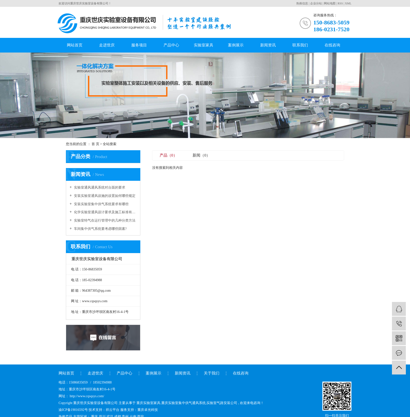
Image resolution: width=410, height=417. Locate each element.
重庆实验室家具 (148, 403)
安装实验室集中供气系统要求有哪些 (101, 204)
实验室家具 (203, 45)
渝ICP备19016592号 (73, 410)
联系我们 (300, 45)
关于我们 (211, 373)
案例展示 (236, 45)
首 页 (95, 144)
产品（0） (168, 155)
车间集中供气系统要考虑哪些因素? (100, 229)
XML (348, 3)
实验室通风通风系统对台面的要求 (99, 187)
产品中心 (171, 45)
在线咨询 (332, 45)
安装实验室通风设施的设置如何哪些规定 (104, 196)
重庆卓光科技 (147, 410)
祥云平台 (112, 410)
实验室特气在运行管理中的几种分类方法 (104, 220)
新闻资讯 (268, 45)
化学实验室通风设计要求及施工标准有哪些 (105, 212)
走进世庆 (107, 45)
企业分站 (316, 3)
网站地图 (330, 3)
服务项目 (139, 45)
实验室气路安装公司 (221, 403)
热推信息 (302, 3)
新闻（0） (201, 155)
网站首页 (74, 45)
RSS (340, 3)
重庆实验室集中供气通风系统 (183, 403)
